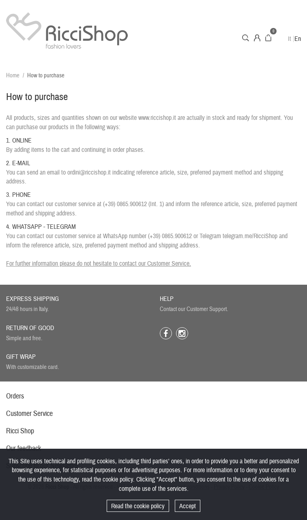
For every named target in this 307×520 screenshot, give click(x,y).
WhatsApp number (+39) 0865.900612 (147, 236)
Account (257, 37)
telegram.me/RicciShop (250, 236)
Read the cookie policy (138, 506)
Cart (268, 37)
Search (245, 37)
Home (12, 75)
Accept (187, 506)
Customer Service (168, 264)
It (289, 39)
